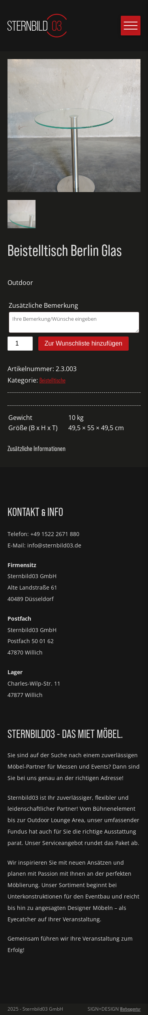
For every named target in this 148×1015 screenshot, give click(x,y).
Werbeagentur (130, 1008)
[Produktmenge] (20, 343)
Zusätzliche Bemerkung (44, 305)
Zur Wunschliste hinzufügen (83, 343)
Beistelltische (52, 380)
